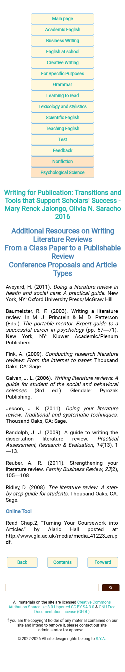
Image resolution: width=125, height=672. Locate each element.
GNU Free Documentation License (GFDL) (75, 609)
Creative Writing (62, 62)
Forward (102, 562)
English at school (62, 51)
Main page (62, 18)
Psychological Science (62, 172)
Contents (62, 562)
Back (22, 562)
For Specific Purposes (62, 73)
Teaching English (62, 128)
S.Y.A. (101, 638)
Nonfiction (62, 161)
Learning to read (62, 95)
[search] (51, 588)
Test (62, 139)
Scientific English (62, 117)
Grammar (62, 84)
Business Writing (62, 40)
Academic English (62, 29)
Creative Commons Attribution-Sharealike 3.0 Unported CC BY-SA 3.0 (59, 604)
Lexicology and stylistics (62, 106)
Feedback (62, 150)
